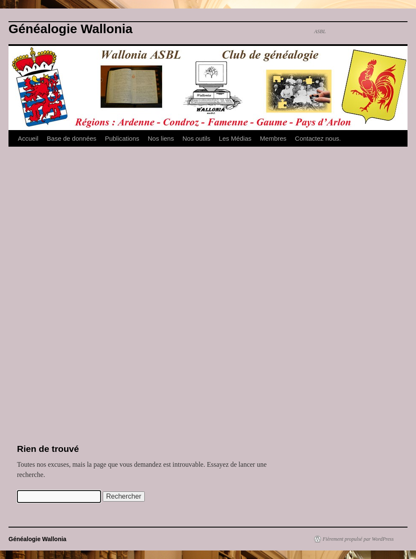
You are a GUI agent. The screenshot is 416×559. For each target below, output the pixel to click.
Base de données (71, 138)
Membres (273, 138)
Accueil (28, 138)
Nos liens (161, 138)
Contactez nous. (318, 138)
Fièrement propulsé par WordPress (358, 539)
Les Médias (235, 138)
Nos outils (197, 138)
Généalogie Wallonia (70, 29)
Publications (122, 138)
